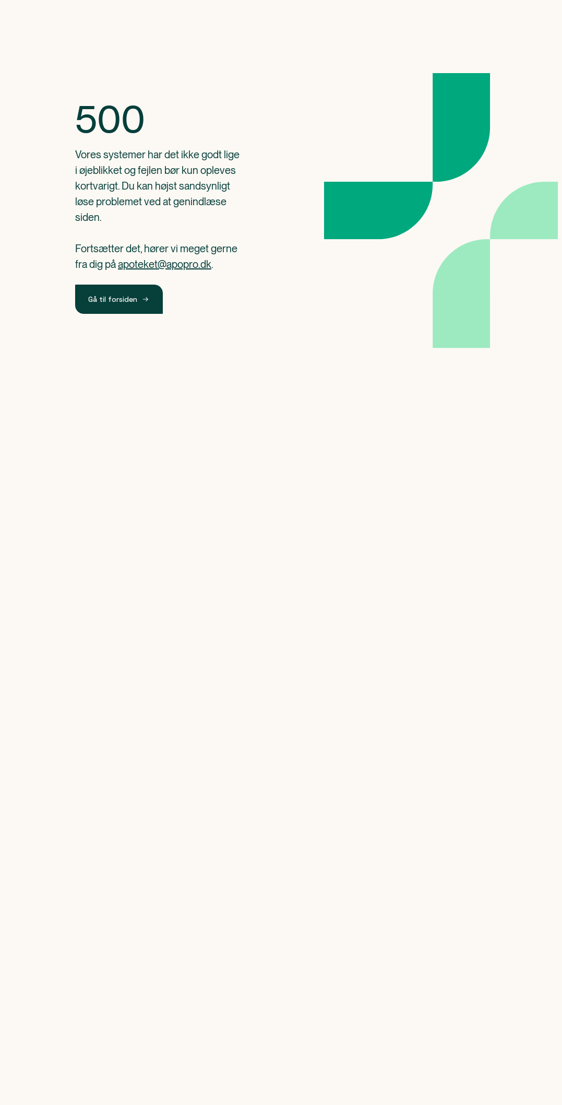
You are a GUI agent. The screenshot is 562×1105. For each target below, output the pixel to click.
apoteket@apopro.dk (164, 264)
